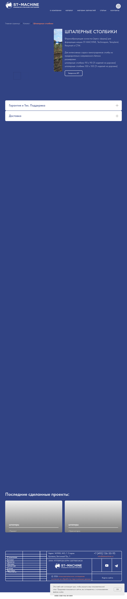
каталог (69, 10)
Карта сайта (107, 578)
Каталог (26, 23)
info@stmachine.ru (105, 556)
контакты (115, 10)
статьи (103, 10)
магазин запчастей (86, 10)
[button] (73, 73)
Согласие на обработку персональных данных (71, 579)
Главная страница (12, 23)
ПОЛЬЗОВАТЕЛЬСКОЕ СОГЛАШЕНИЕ (71, 576)
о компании (55, 10)
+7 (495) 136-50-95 (104, 553)
